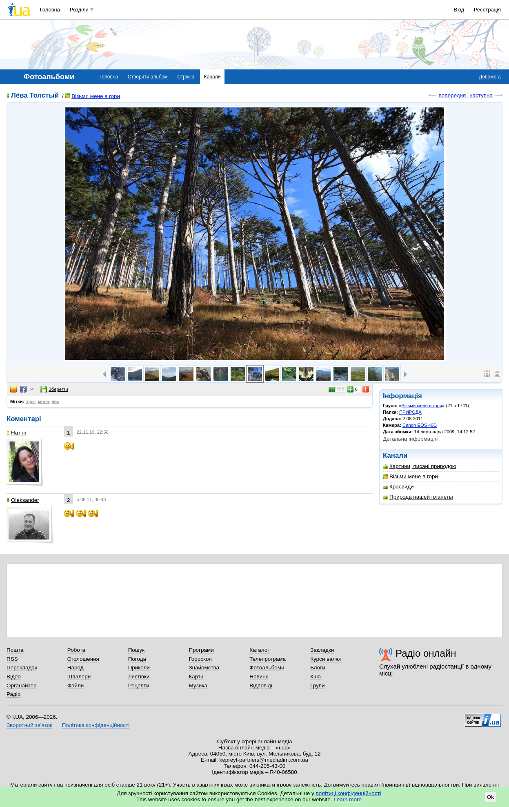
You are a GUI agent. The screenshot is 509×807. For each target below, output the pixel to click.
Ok (490, 797)
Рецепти (138, 685)
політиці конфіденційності (348, 793)
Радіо (13, 694)
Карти (196, 676)
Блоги (317, 667)
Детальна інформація (410, 439)
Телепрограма (267, 659)
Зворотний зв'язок (29, 725)
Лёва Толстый (35, 95)
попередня (452, 95)
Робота (76, 650)
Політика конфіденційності (95, 725)
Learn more (347, 799)
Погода (137, 659)
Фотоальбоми (266, 667)
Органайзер (21, 685)
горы (31, 401)
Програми (201, 650)
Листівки (139, 676)
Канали (212, 77)
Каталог (259, 650)
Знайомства (204, 667)
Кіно (315, 676)
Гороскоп (200, 659)
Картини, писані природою (419, 466)
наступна (481, 95)
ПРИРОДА (410, 412)
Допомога (490, 77)
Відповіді (260, 685)
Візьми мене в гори (92, 96)
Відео (14, 676)
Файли (75, 685)
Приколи (139, 667)
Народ (75, 667)
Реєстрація (487, 10)
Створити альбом (148, 77)
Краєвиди (398, 487)
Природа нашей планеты (418, 497)
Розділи (79, 10)
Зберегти (54, 389)
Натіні (16, 433)
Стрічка (185, 77)
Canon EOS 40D (419, 425)
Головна (50, 10)
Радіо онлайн (426, 653)
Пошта (15, 650)
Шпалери (79, 676)
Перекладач (22, 667)
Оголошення (83, 659)
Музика (198, 685)
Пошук (136, 650)
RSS (12, 659)
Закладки (322, 650)
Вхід (459, 10)
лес (55, 401)
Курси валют (326, 659)
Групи (317, 685)
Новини (259, 676)
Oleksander (23, 500)
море (43, 401)
